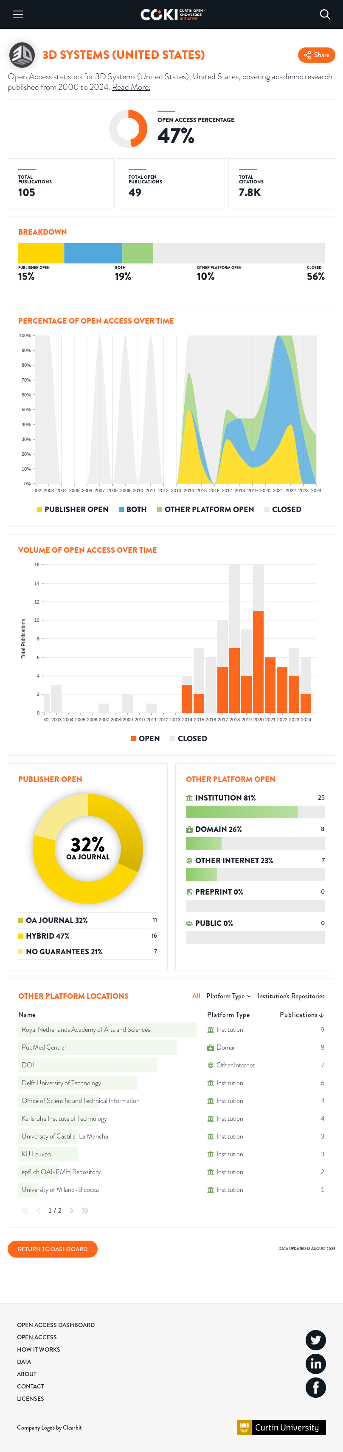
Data (24, 1362)
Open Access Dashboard (56, 1325)
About (27, 1374)
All (196, 996)
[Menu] (17, 14)
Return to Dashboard (52, 1249)
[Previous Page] (38, 1210)
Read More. (131, 87)
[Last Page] (85, 1210)
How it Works (38, 1349)
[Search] (325, 14)
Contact (30, 1386)
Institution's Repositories (291, 996)
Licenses (30, 1398)
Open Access (37, 1337)
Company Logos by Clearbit (49, 1427)
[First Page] (25, 1210)
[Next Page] (71, 1210)
